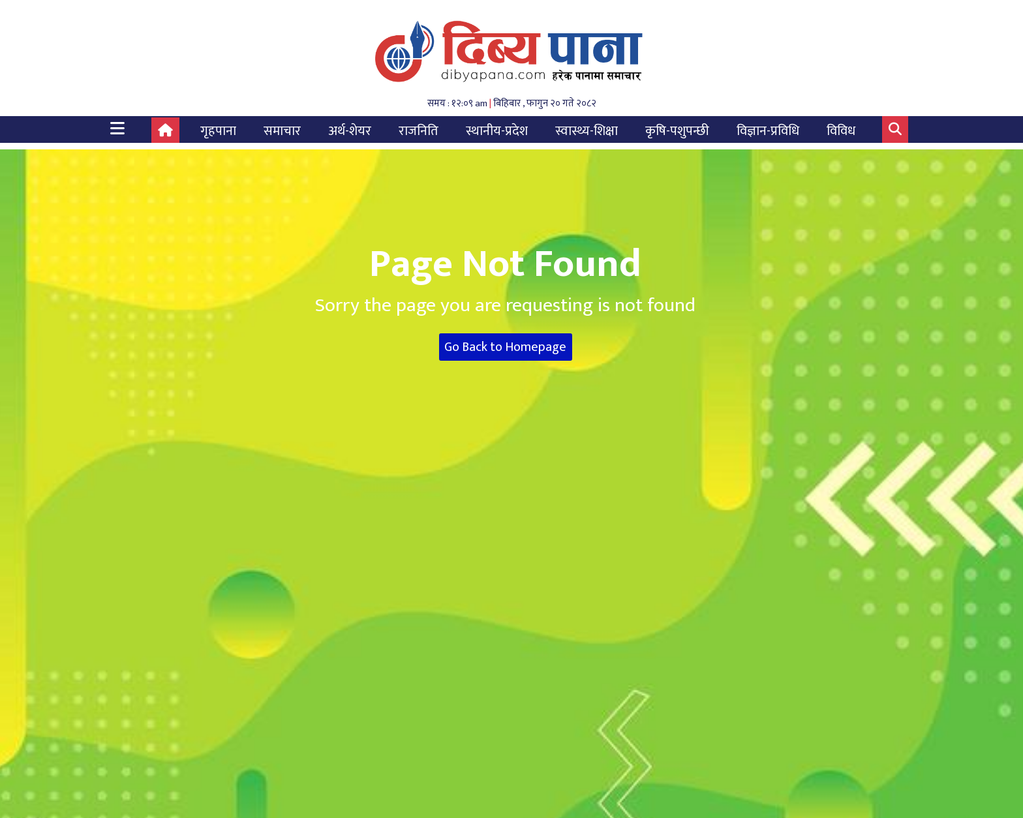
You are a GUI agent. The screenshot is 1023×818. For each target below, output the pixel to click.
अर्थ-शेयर (349, 131)
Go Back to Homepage (505, 347)
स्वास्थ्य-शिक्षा (586, 131)
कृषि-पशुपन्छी (677, 131)
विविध (841, 131)
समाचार (282, 131)
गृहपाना (218, 131)
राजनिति (418, 131)
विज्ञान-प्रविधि (768, 131)
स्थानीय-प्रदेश (497, 131)
